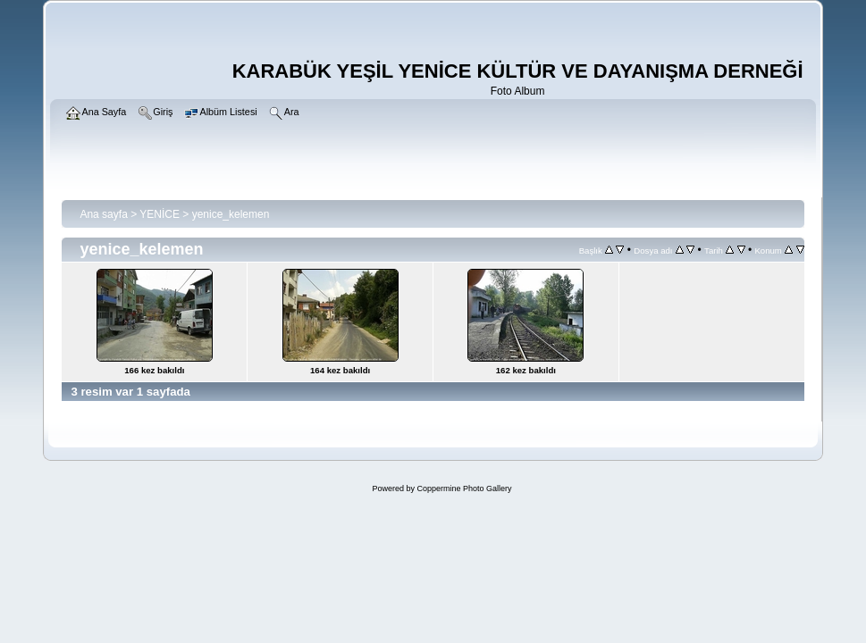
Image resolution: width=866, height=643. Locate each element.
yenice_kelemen (231, 214)
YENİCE (159, 214)
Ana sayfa (103, 214)
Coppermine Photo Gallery (463, 488)
